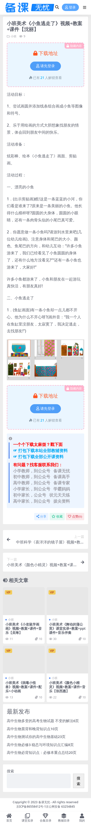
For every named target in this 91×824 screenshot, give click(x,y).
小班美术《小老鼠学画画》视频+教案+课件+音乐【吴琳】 (23, 628)
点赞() (75, 516)
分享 (41, 516)
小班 (14, 36)
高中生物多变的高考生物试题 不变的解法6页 (43, 720)
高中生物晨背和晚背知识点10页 (32, 728)
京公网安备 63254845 (60, 806)
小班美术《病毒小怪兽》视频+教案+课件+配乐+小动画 (23, 686)
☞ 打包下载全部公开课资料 (38, 456)
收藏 (57, 516)
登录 (70, 7)
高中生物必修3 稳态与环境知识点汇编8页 (40, 744)
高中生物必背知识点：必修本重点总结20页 (41, 752)
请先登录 (45, 66)
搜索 (10, 771)
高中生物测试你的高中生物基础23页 (36, 736)
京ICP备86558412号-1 (31, 806)
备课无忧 (44, 802)
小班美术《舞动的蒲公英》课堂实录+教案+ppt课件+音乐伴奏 (67, 628)
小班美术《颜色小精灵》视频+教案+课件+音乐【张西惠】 (67, 686)
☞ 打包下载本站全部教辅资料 (40, 450)
